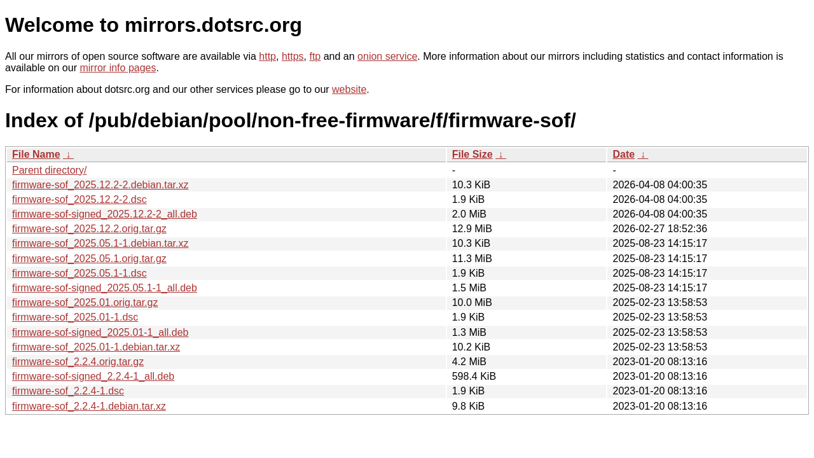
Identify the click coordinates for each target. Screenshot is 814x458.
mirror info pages (117, 67)
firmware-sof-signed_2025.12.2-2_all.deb (104, 214)
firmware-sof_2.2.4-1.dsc (68, 390)
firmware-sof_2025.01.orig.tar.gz (85, 302)
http (267, 56)
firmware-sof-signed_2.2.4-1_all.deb (93, 376)
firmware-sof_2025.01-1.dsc (75, 317)
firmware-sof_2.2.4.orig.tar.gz (78, 361)
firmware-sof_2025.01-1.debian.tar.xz (96, 347)
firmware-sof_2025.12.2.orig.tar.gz (89, 228)
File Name (36, 154)
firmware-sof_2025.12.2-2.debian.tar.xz (100, 184)
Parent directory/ (49, 170)
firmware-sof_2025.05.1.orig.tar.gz (89, 258)
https (293, 56)
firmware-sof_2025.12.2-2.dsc (79, 199)
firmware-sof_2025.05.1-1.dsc (79, 273)
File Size (472, 154)
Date (623, 154)
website (349, 89)
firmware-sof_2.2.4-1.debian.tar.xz (89, 406)
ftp (315, 56)
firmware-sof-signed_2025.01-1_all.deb (100, 332)
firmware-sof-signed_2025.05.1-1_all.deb (104, 287)
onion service (387, 56)
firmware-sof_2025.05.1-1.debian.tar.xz (100, 243)
